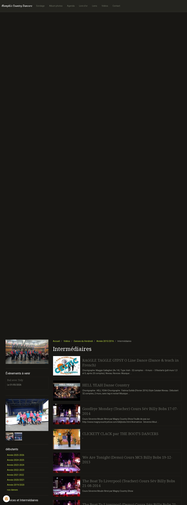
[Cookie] (6, 498)
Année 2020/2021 (15, 480)
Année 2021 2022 (15, 475)
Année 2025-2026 (15, 455)
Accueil (56, 341)
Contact (116, 6)
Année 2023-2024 (15, 465)
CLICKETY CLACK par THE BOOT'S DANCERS (120, 434)
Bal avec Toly (15, 380)
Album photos (56, 6)
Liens (94, 6)
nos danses (12, 490)
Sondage (40, 6)
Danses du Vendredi (83, 341)
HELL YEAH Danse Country (105, 385)
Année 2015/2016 (105, 341)
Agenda (71, 6)
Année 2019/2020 (15, 485)
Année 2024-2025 (15, 460)
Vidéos (105, 6)
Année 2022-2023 (15, 470)
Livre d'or (83, 6)
